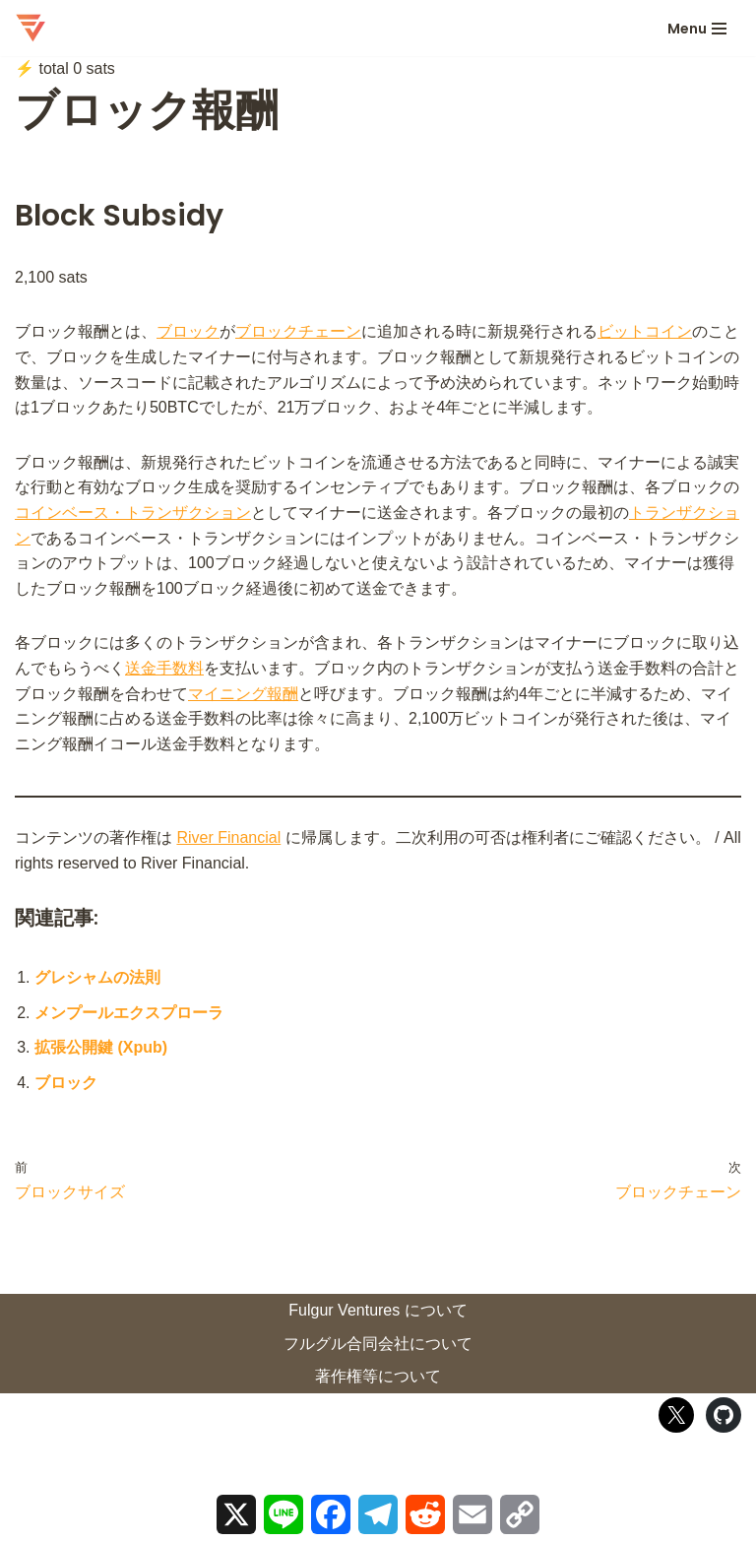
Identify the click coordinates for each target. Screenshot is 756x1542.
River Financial (228, 837)
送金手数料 (164, 668)
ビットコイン (645, 331)
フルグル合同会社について (378, 1343)
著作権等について (378, 1376)
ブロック (188, 331)
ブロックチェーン (298, 331)
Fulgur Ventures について (377, 1310)
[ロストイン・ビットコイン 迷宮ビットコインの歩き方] (30, 28)
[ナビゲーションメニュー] (697, 28)
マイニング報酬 (243, 693)
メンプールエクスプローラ (128, 1012)
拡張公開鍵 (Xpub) (100, 1047)
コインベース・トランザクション (133, 512)
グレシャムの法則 (97, 977)
